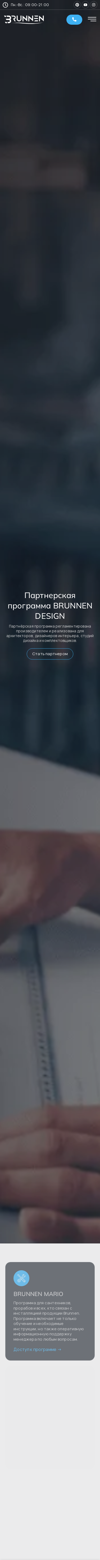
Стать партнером (50, 654)
